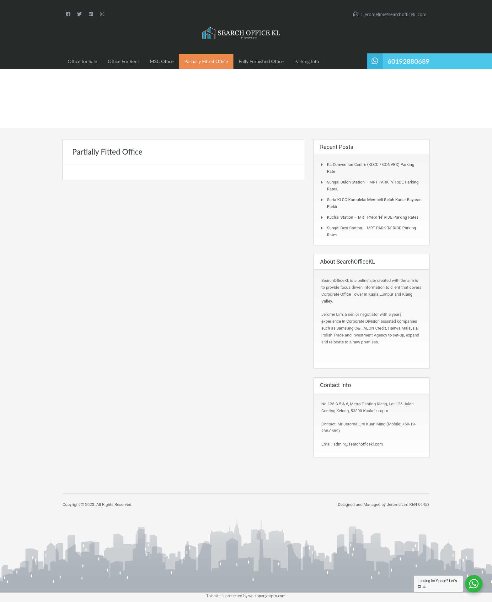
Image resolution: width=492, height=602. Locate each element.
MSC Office (162, 61)
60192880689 (409, 61)
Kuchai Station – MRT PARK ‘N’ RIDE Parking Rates (373, 217)
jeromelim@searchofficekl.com (394, 14)
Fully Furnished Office (261, 61)
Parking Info (306, 61)
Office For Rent (123, 61)
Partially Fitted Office (206, 61)
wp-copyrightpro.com (267, 595)
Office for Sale (82, 61)
